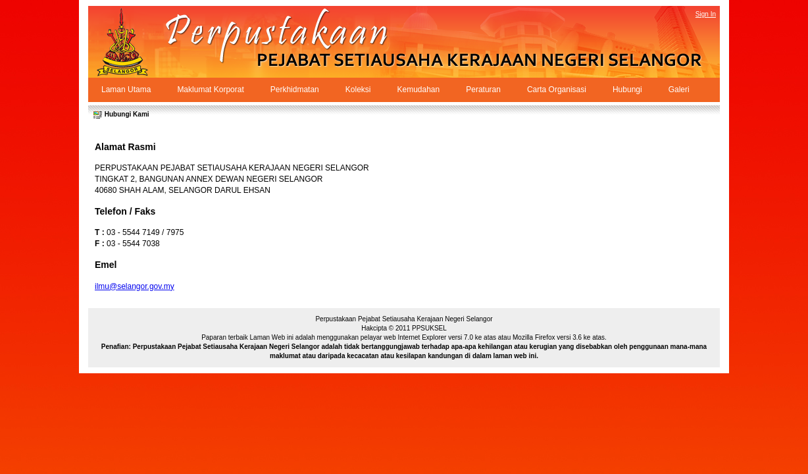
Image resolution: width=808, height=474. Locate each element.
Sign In (705, 14)
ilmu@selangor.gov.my (134, 286)
